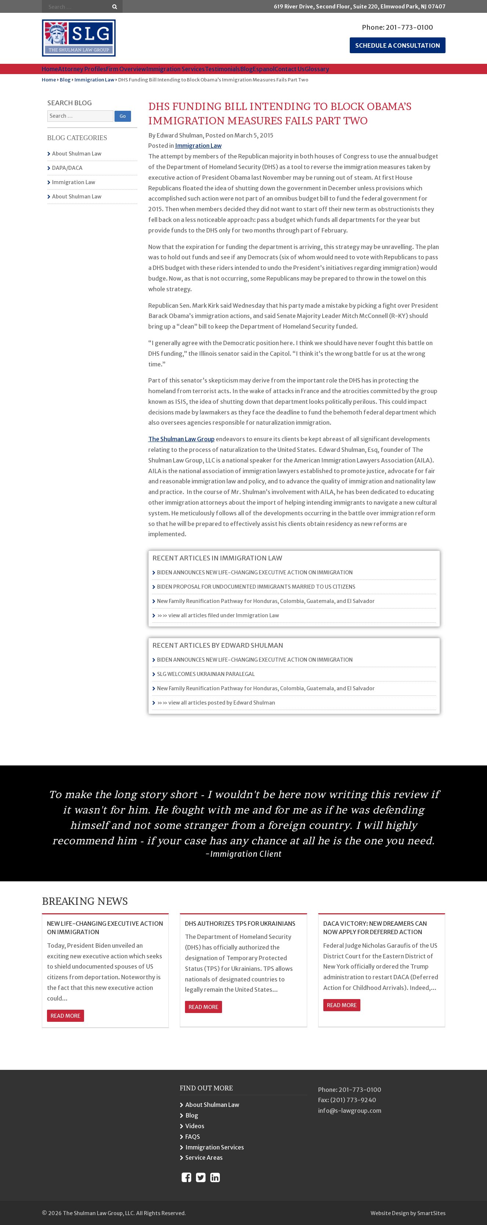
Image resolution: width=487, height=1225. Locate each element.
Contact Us (290, 69)
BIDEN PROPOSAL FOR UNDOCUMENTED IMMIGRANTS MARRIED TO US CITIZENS (256, 586)
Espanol (264, 69)
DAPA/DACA (67, 168)
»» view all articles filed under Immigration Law (218, 615)
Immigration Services (175, 69)
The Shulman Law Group (181, 439)
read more (65, 1016)
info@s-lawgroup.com (349, 1110)
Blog (246, 69)
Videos (194, 1126)
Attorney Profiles (82, 69)
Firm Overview (126, 69)
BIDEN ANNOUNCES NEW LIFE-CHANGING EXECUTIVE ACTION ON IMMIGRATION (255, 572)
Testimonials (222, 69)
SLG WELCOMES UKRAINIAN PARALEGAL (206, 674)
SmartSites (431, 1213)
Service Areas (204, 1157)
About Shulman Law (76, 153)
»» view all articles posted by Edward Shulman (216, 702)
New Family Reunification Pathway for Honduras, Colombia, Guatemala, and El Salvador (266, 601)
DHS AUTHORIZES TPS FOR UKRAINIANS (240, 923)
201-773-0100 (409, 27)
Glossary (317, 69)
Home (50, 69)
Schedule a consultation (397, 45)
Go (114, 7)
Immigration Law (73, 182)
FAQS (192, 1136)
